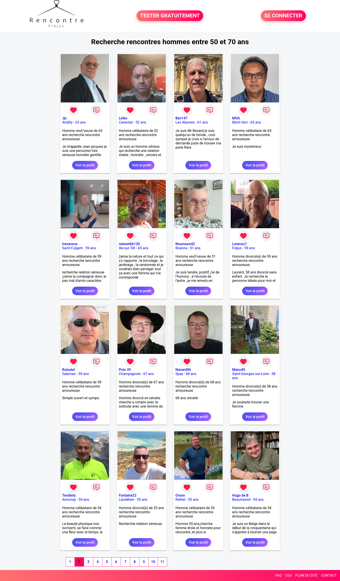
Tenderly (69, 495)
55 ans (142, 499)
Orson (180, 495)
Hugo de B (240, 495)
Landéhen (126, 499)
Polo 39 (125, 370)
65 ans (80, 122)
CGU (288, 575)
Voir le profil (84, 165)
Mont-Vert (240, 122)
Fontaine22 (127, 495)
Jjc (64, 118)
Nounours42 (185, 244)
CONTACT (329, 575)
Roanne (181, 248)
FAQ (278, 575)
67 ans (148, 374)
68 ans (191, 374)
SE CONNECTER (283, 16)
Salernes (69, 374)
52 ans (141, 122)
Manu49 (238, 370)
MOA (236, 118)
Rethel (180, 499)
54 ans (84, 499)
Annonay (69, 499)
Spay (179, 374)
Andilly (67, 122)
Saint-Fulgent (72, 248)
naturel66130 (129, 244)
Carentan (126, 122)
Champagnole (130, 374)
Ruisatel (68, 370)
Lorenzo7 (239, 244)
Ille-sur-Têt (127, 248)
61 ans (202, 122)
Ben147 (181, 118)
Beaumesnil (241, 499)
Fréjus (236, 248)
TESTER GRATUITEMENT (170, 16)
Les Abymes (185, 122)
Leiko (123, 118)
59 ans (90, 248)
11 (162, 562)
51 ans (195, 248)
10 (153, 562)
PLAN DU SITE (306, 575)
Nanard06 (183, 370)
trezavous (70, 244)
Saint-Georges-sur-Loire (250, 374)
